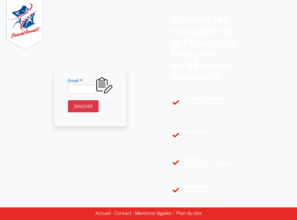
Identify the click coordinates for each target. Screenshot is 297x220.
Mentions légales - (154, 213)
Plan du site (188, 213)
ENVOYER (83, 106)
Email (75, 80)
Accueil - (104, 213)
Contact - (123, 213)
